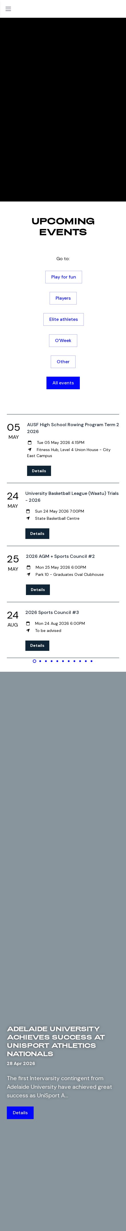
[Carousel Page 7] (68, 661)
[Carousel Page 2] (40, 661)
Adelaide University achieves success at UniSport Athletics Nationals (56, 1041)
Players (63, 298)
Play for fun (63, 277)
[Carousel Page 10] (86, 661)
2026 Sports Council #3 (52, 612)
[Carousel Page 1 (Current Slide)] (34, 661)
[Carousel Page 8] (74, 661)
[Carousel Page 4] (51, 661)
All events (63, 383)
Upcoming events (63, 226)
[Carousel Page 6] (63, 661)
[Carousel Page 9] (80, 661)
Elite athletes (63, 319)
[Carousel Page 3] (46, 661)
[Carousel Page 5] (57, 661)
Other (63, 362)
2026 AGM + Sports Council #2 (60, 556)
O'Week (63, 340)
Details (39, 470)
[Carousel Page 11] (91, 661)
